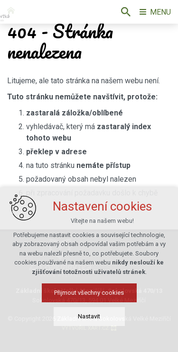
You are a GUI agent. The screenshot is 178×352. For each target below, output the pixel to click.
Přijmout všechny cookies (89, 296)
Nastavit (89, 320)
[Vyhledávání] (126, 12)
